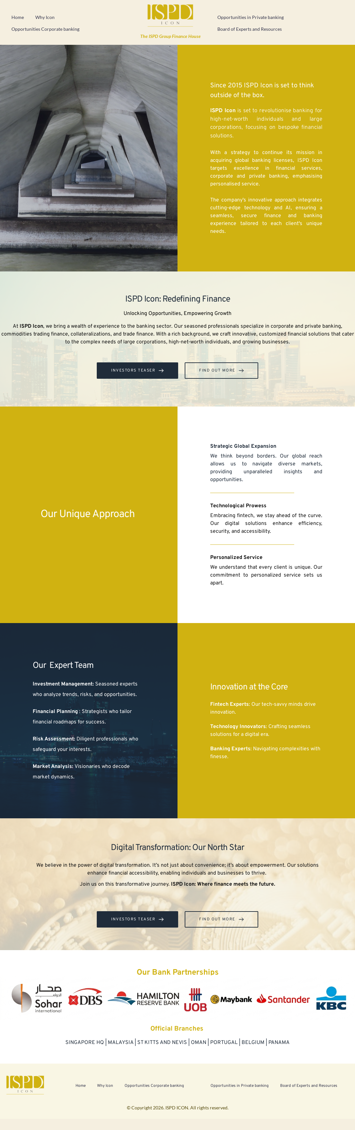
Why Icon (45, 17)
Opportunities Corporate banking (45, 29)
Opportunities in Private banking (250, 17)
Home (17, 17)
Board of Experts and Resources (249, 29)
